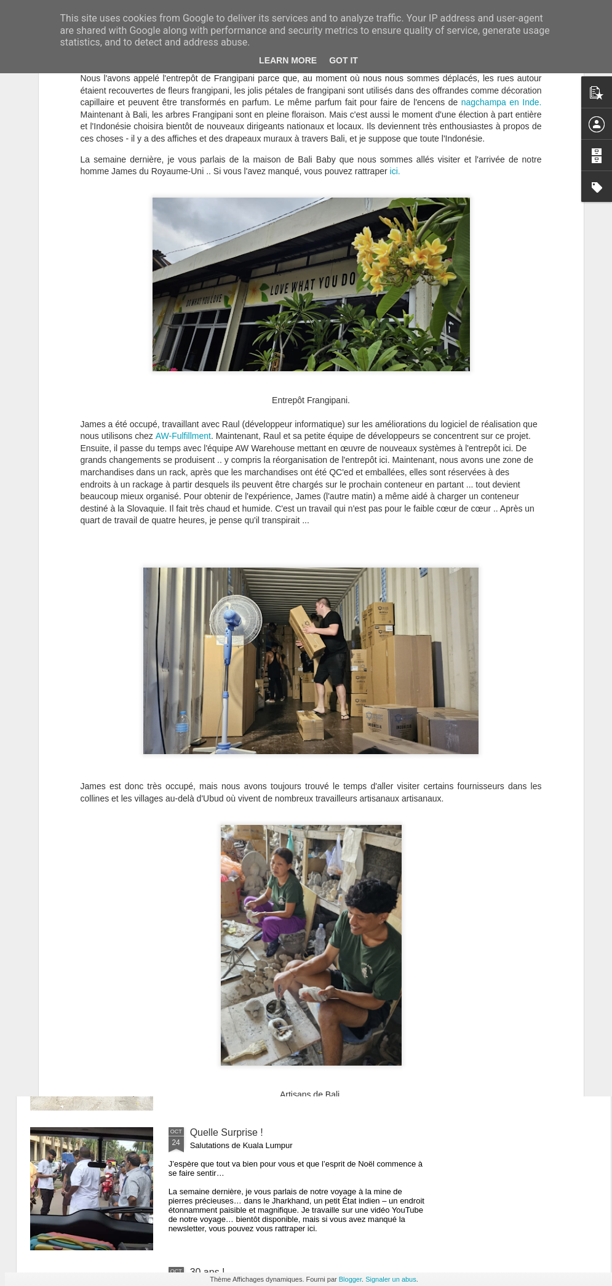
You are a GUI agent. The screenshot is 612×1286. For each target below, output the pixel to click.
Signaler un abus (390, 1279)
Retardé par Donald (233, 992)
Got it (343, 60)
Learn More (288, 60)
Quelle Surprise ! (226, 1132)
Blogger (350, 1279)
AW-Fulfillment (183, 323)
